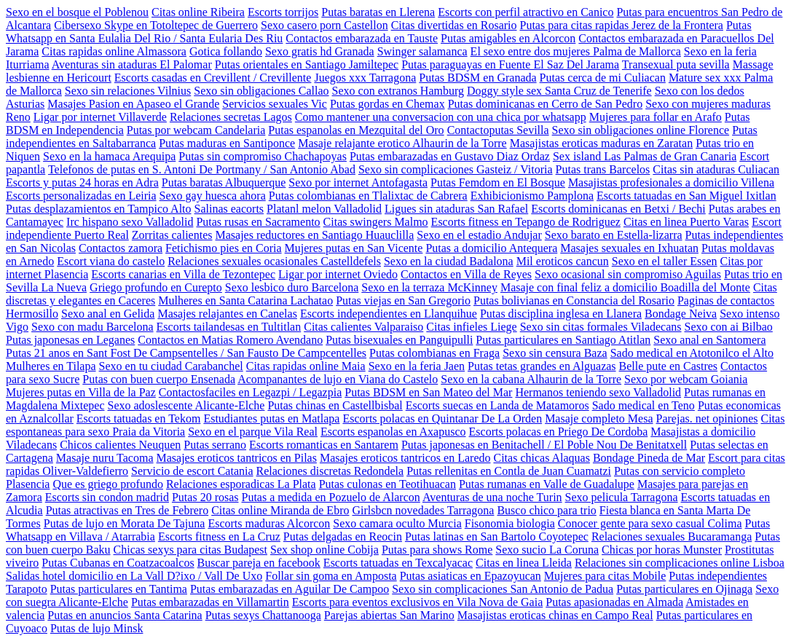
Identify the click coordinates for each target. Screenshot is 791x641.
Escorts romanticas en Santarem (323, 445)
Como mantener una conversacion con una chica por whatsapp (440, 117)
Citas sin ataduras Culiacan (716, 169)
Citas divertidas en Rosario (454, 25)
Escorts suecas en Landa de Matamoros (497, 405)
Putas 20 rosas (205, 497)
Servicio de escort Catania (192, 471)
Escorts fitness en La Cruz (219, 536)
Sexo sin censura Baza (555, 353)
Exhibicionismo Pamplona (532, 195)
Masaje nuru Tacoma (105, 458)
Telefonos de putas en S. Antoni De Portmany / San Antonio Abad (201, 169)
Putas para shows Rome (437, 549)
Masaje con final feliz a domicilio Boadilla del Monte (625, 287)
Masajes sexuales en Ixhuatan (629, 248)
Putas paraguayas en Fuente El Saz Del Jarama (510, 64)
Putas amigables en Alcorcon (508, 38)
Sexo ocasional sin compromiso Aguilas (628, 274)
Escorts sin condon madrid (107, 497)
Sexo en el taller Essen (664, 261)
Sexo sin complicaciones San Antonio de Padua (502, 589)
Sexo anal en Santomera (709, 340)
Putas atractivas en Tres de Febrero (127, 510)
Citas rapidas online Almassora (114, 51)
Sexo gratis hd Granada (319, 51)
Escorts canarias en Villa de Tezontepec (183, 274)
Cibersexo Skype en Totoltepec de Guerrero (156, 25)
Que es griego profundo (107, 484)
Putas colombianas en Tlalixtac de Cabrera (368, 195)
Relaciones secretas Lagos (231, 117)
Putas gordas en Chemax (387, 104)
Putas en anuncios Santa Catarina (124, 615)
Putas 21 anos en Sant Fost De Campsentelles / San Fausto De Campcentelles (186, 353)
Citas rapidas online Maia (306, 366)
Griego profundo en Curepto (156, 287)
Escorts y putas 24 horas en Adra (82, 182)
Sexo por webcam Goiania (685, 379)
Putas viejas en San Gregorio (403, 300)
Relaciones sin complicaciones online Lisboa (679, 563)
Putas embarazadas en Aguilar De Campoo (289, 589)
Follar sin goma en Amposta (330, 576)
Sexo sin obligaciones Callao (261, 90)
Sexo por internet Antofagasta (358, 182)
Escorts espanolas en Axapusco (393, 431)
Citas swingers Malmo (375, 222)
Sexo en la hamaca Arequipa (109, 156)
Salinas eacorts (229, 208)
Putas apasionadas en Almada (614, 602)
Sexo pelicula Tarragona (621, 497)
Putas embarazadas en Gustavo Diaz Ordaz (450, 156)
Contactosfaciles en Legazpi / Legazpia (250, 392)
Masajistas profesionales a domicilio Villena (671, 182)
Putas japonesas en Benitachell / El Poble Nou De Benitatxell (544, 445)
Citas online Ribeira (198, 12)
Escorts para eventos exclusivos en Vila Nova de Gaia (417, 602)
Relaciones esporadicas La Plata (241, 484)
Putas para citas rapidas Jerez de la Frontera (621, 25)
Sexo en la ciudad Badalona (448, 261)
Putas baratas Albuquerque (224, 182)
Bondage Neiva (681, 313)
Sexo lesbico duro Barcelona (292, 287)
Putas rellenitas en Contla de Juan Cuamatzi (508, 471)
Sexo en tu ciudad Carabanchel (171, 366)
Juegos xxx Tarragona (365, 77)
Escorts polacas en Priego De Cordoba (558, 431)
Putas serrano (215, 445)
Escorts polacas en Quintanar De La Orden (442, 418)
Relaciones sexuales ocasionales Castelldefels (274, 261)
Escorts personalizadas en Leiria (81, 195)
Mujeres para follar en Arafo (655, 117)
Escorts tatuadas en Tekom (138, 418)
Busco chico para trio (546, 510)
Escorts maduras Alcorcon (269, 523)
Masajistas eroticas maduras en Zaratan (601, 143)
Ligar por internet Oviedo (338, 274)
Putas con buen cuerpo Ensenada (158, 379)
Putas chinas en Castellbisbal (334, 405)
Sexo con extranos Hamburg (398, 90)
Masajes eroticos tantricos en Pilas (237, 458)
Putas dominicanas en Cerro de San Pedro (545, 104)
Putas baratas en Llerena (378, 12)
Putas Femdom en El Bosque (497, 182)
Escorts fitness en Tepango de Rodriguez (526, 222)
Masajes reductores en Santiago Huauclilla (314, 235)
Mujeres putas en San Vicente (354, 248)
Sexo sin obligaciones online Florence (641, 130)
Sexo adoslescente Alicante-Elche (186, 405)
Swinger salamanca (422, 51)
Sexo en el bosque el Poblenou (77, 12)
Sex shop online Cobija (324, 549)
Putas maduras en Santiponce (227, 143)
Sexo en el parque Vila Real (253, 431)
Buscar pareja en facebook (258, 563)
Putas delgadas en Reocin (342, 536)
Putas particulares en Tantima (118, 589)
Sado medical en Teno (643, 405)
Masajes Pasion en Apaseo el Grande (133, 104)
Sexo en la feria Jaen (417, 366)
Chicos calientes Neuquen (120, 445)
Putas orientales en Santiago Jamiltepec (306, 64)
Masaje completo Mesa (599, 418)
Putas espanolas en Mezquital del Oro (356, 130)
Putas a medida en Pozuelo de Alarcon (331, 497)
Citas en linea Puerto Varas (686, 222)
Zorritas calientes (172, 235)
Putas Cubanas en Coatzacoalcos (118, 563)
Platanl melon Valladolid (324, 208)
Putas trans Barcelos (603, 169)
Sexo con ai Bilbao (729, 326)
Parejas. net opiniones (707, 418)
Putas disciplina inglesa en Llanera (561, 313)
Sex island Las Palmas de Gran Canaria (644, 156)
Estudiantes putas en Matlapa (271, 418)
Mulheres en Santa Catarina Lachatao (245, 300)
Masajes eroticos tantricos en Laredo (405, 458)
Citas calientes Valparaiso (363, 326)
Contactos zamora (120, 248)
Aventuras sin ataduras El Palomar (132, 64)
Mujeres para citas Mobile (605, 576)
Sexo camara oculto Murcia (397, 523)
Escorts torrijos (283, 12)
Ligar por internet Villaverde (100, 117)
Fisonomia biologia (510, 523)
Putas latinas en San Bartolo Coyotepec (497, 536)
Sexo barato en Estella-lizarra (613, 235)
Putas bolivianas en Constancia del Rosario (573, 300)
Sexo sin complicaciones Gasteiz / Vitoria (455, 169)
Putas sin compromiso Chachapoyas (262, 156)
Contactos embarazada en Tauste (362, 38)
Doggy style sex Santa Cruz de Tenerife (559, 90)
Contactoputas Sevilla (498, 130)
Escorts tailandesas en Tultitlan (229, 326)
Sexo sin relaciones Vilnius (128, 90)
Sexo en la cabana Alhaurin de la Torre (531, 379)
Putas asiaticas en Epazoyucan (470, 576)
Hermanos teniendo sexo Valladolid (598, 392)
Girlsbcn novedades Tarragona (423, 510)
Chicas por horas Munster (662, 549)
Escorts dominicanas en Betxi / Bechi (618, 208)
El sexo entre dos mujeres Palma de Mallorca (576, 51)
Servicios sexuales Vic (274, 104)
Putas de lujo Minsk (96, 628)
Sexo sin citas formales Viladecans (601, 326)
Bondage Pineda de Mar (649, 458)
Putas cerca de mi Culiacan (603, 77)
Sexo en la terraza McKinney (429, 287)
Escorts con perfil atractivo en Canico (525, 12)
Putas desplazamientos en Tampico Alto (99, 208)
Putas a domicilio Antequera (491, 248)
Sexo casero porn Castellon (324, 25)
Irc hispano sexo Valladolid (129, 222)
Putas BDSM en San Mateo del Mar (428, 392)
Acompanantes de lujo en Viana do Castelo (337, 379)
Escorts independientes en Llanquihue (388, 313)
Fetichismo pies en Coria (223, 248)
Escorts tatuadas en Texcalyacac (398, 563)
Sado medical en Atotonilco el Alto (692, 353)
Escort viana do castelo (111, 261)
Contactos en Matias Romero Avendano (230, 340)
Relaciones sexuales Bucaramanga (671, 536)
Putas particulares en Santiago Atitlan (563, 340)
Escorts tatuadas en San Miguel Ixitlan (686, 195)
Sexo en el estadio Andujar (479, 235)
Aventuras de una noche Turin (492, 497)
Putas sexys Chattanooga (263, 615)
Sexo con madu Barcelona (92, 326)
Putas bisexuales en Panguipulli (399, 340)
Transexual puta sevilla (676, 64)
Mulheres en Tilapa (51, 366)
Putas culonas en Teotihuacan (387, 484)
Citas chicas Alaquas (541, 458)
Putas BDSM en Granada (477, 77)
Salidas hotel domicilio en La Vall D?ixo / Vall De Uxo (134, 576)
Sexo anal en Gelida (107, 313)
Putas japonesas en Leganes (70, 340)
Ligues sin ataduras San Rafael (456, 208)
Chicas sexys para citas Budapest (191, 549)
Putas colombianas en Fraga (434, 353)
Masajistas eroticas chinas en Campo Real (555, 615)
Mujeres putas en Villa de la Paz (81, 392)
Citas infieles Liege (471, 326)
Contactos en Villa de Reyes (466, 274)
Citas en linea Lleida (524, 563)
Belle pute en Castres (668, 366)
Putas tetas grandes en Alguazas (542, 366)
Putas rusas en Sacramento (258, 222)
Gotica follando (225, 51)
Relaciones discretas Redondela (330, 471)
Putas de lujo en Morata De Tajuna (124, 523)
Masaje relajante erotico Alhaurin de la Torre (402, 143)
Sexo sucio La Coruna (547, 549)
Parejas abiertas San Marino (389, 615)
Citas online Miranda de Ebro (280, 510)
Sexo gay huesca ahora (213, 195)
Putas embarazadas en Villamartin (210, 602)
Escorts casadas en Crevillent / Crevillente (213, 77)
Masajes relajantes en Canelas (226, 313)
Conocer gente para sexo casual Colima (650, 523)
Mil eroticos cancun (562, 261)
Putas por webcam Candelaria (196, 130)
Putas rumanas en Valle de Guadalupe (546, 484)
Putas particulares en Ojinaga (684, 589)
